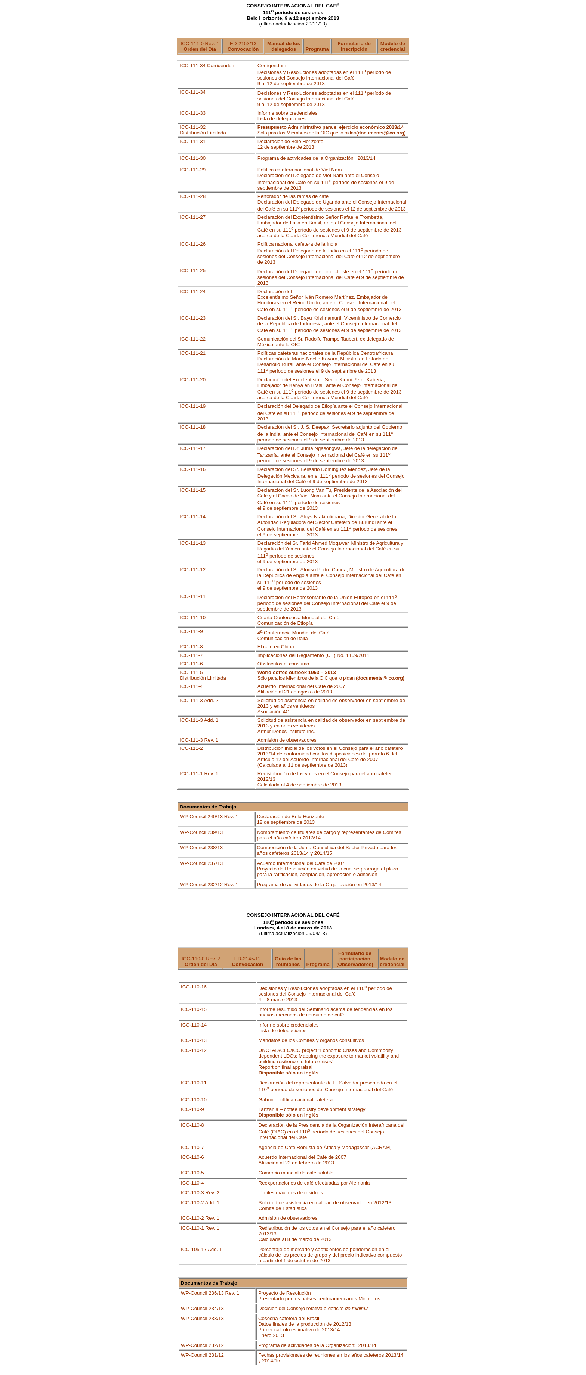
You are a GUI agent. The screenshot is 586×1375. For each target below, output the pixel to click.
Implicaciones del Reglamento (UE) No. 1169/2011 (313, 655)
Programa (317, 49)
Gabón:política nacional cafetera (296, 1099)
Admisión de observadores (287, 740)
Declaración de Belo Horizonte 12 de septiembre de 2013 (290, 144)
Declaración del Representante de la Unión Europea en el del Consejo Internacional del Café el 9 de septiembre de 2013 (327, 603)
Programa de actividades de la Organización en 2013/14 (319, 884)
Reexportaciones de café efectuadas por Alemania (314, 1183)
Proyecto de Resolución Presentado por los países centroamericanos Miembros (319, 1295)
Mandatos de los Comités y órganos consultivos (311, 1040)
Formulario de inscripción (354, 46)
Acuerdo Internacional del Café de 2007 (327, 868)
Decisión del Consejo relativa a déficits (313, 1308)
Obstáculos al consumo (283, 664)
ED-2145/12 (247, 961)
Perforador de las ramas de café (331, 202)
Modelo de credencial (392, 46)
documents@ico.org (381, 133)
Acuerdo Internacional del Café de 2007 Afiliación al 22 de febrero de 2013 (302, 1160)
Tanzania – (312, 1109)
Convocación (243, 49)
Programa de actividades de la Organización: (316, 158)
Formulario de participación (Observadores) (354, 958)
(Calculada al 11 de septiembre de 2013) (302, 765)
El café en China (275, 646)
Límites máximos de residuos (291, 1192)
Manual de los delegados (283, 46)
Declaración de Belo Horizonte (290, 819)
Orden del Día (199, 49)
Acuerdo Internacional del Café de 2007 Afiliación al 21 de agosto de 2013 (301, 689)
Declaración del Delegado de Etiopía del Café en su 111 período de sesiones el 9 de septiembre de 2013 (330, 412)
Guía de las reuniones (288, 961)
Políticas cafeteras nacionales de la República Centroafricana (325, 353)
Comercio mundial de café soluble (296, 1173)
